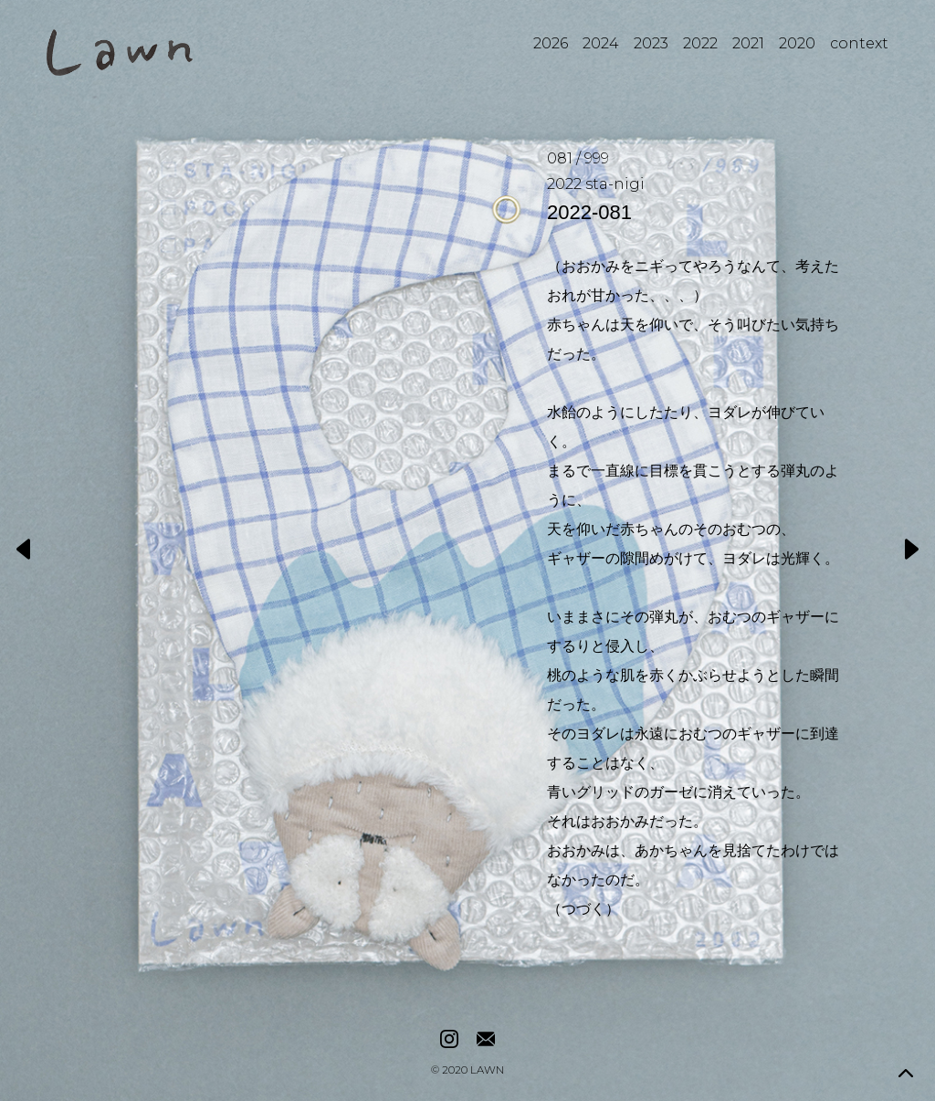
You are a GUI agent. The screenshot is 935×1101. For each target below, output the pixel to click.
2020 (797, 43)
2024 (601, 43)
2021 (748, 43)
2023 (651, 43)
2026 (550, 43)
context (859, 43)
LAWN (487, 1070)
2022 (700, 43)
